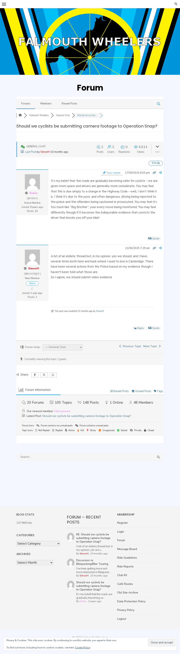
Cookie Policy (82, 647)
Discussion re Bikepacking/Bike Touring (92, 557)
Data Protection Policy (132, 601)
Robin (31, 193)
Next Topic (154, 346)
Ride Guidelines (128, 558)
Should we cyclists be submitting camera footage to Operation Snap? (84, 416)
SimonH (42, 152)
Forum (122, 540)
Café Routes (126, 584)
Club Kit (123, 575)
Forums (23, 103)
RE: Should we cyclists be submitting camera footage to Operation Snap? (94, 533)
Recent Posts (67, 103)
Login (121, 532)
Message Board (128, 549)
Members (43, 103)
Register (123, 523)
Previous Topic (133, 346)
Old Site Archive (128, 592)
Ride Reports (126, 566)
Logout (122, 619)
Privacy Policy (126, 610)
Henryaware (60, 411)
